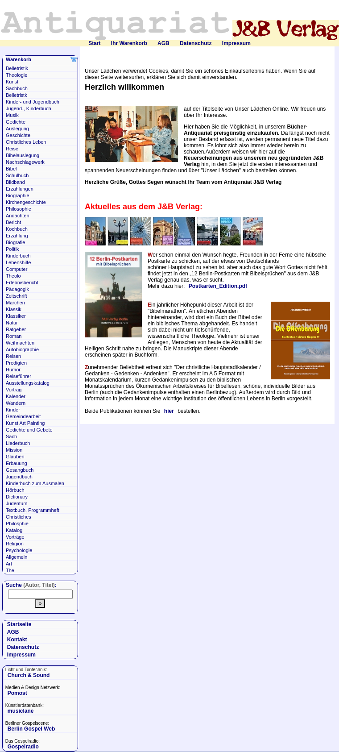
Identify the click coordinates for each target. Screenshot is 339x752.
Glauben (15, 456)
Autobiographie (22, 349)
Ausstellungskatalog (28, 383)
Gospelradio (23, 747)
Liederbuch (18, 443)
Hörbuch (15, 490)
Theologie (16, 75)
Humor (13, 369)
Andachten (17, 215)
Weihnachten (20, 342)
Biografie (15, 242)
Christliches (18, 516)
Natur (12, 322)
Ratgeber (16, 329)
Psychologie (19, 550)
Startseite (19, 624)
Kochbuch (17, 229)
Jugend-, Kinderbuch (28, 108)
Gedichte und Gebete (29, 429)
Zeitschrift (16, 296)
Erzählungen (19, 188)
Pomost (17, 693)
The (10, 570)
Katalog (14, 530)
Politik (12, 249)
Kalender (15, 396)
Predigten (16, 363)
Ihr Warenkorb (129, 43)
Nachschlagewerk (25, 162)
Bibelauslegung (22, 155)
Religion (15, 543)
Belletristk (16, 95)
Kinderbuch (18, 255)
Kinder (13, 409)
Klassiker (16, 316)
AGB (163, 43)
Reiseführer (18, 376)
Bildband (15, 182)
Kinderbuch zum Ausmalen (35, 483)
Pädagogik (17, 289)
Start (94, 43)
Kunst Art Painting (25, 423)
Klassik (13, 309)
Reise (12, 148)
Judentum (16, 503)
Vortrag (13, 389)
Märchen (15, 302)
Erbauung (16, 463)
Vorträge (15, 537)
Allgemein (16, 557)
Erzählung (17, 235)
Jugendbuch (19, 476)
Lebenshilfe (18, 262)
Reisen (13, 356)
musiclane (21, 711)
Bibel (11, 168)
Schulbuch (17, 175)
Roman (13, 336)
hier (169, 411)
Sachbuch (17, 88)
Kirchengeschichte (26, 202)
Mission (14, 450)
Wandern (15, 403)
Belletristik (17, 68)
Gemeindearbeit (23, 416)
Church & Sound (29, 675)
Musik (12, 115)
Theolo (13, 275)
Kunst (12, 81)
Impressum (236, 43)
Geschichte (18, 135)
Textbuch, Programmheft (32, 510)
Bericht (13, 222)
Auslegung (17, 128)
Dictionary (17, 496)
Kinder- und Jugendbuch (32, 101)
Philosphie (17, 523)
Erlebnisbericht (22, 282)
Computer (16, 269)
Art (9, 563)
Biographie (17, 195)
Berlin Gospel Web (31, 729)
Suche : (31, 585)
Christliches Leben (26, 142)
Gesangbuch (19, 470)
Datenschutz (195, 43)
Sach (11, 436)
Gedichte (15, 122)
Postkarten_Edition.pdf (218, 286)
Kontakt (17, 639)
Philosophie (18, 209)
